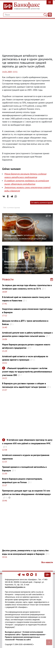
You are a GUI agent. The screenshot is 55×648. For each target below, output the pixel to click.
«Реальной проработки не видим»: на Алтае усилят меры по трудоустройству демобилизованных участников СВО (27, 371)
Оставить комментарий (41, 202)
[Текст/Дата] (50, 15)
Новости (8, 279)
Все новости (47, 562)
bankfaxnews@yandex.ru (15, 587)
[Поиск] (45, 15)
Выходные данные (13, 632)
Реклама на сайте (23, 640)
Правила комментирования (33, 635)
